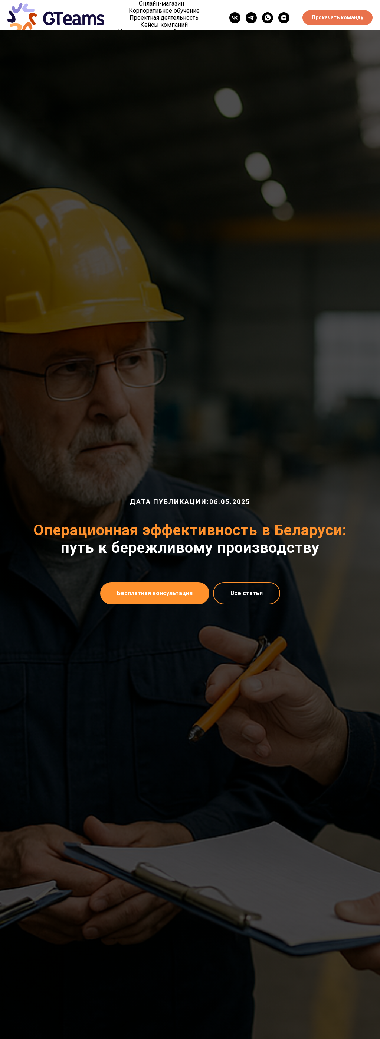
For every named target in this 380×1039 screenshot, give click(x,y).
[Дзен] (283, 17)
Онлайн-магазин (161, 3)
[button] (337, 17)
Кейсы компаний (164, 24)
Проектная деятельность (164, 17)
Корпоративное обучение (164, 10)
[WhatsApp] (267, 17)
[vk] (234, 17)
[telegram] (251, 17)
